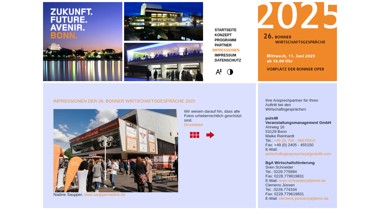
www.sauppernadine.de (104, 194)
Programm (225, 40)
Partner (223, 45)
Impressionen (226, 50)
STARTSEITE (226, 30)
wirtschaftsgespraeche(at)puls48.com (298, 154)
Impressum (225, 55)
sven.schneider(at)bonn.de (302, 180)
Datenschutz (228, 60)
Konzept (223, 35)
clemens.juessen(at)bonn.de (303, 198)
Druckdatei (193, 124)
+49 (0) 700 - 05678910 (294, 140)
